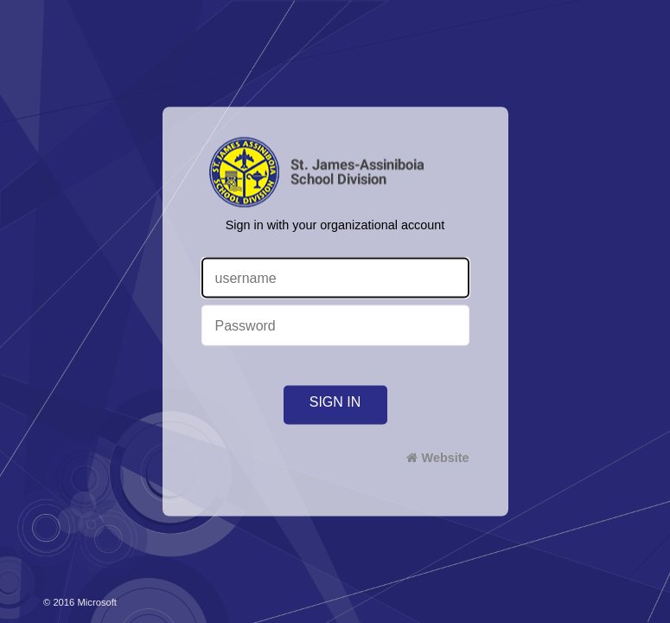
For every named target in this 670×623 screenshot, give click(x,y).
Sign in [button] (335, 402)
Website (445, 458)
